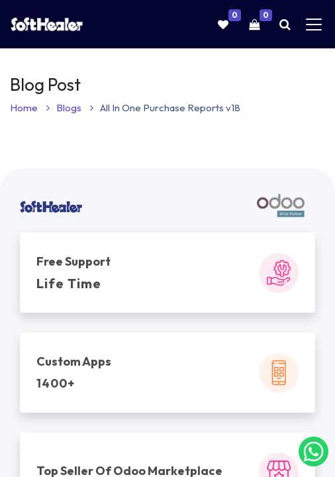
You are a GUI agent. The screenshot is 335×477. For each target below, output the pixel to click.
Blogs (74, 107)
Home (30, 107)
